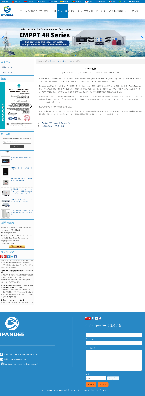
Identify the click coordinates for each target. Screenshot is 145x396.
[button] (69, 55)
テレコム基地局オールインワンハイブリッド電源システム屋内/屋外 (22, 213)
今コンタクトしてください (17, 246)
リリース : (99, 73)
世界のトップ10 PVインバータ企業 (12, 301)
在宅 (49, 61)
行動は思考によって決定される (53, 126)
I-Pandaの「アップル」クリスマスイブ (55, 123)
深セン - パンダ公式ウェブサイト (92, 390)
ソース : (81, 73)
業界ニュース (7, 67)
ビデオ (53, 11)
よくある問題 (116, 11)
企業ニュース (7, 72)
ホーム (23, 11)
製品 (46, 11)
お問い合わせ (75, 11)
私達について (35, 11)
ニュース (62, 11)
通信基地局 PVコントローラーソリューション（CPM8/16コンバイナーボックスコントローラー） (22, 192)
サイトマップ (131, 11)
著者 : (64, 73)
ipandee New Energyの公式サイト (60, 390)
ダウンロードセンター (96, 11)
